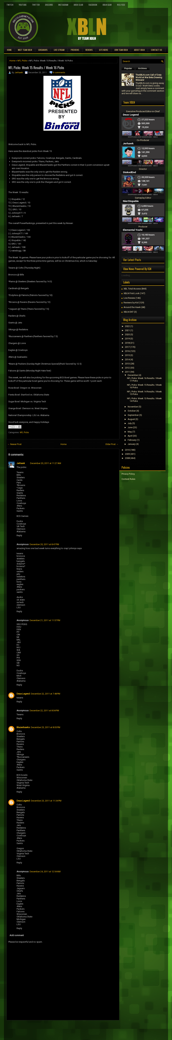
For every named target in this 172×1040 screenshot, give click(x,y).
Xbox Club (78, 4)
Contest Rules (128, 479)
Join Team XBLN (121, 49)
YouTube (23, 4)
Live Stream (59, 49)
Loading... (126, 275)
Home (9, 49)
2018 (127, 343)
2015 (127, 355)
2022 (127, 326)
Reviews (89, 49)
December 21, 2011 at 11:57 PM (45, 620)
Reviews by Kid (131, 302)
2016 (127, 351)
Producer (142, 226)
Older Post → (111, 444)
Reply (19, 535)
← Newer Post (15, 444)
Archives (142, 68)
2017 (127, 347)
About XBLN (139, 49)
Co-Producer (143, 140)
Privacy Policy (128, 474)
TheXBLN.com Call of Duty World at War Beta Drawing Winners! (149, 77)
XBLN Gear (107, 4)
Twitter (36, 4)
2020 (127, 334)
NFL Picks (22, 60)
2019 (127, 338)
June (130, 427)
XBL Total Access (132, 288)
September (133, 415)
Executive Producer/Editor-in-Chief (143, 111)
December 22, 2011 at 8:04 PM (44, 710)
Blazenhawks (23, 727)
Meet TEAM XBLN (25, 49)
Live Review (129, 298)
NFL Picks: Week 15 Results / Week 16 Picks (36, 67)
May (130, 431)
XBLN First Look (132, 293)
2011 (127, 372)
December (133, 375)
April (130, 436)
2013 (127, 363)
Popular (128, 68)
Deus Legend (23, 693)
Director (143, 169)
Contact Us (156, 49)
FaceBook (93, 4)
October (132, 410)
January (131, 444)
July (130, 423)
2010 (127, 450)
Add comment (17, 935)
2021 (127, 330)
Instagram (63, 4)
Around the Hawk (132, 307)
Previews (75, 49)
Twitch (9, 4)
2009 (127, 454)
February (132, 440)
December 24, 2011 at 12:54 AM (45, 871)
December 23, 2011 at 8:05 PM (45, 727)
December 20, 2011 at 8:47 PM (44, 544)
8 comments (59, 72)
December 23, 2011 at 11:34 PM (46, 800)
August (131, 419)
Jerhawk (19, 72)
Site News (103, 49)
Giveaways (43, 49)
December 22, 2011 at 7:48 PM (45, 693)
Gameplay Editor (143, 198)
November (133, 406)
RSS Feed (121, 4)
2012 (127, 367)
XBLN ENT (129, 312)
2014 (127, 359)
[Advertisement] (46, 1028)
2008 (127, 458)
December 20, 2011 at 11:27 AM (45, 463)
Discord (49, 4)
